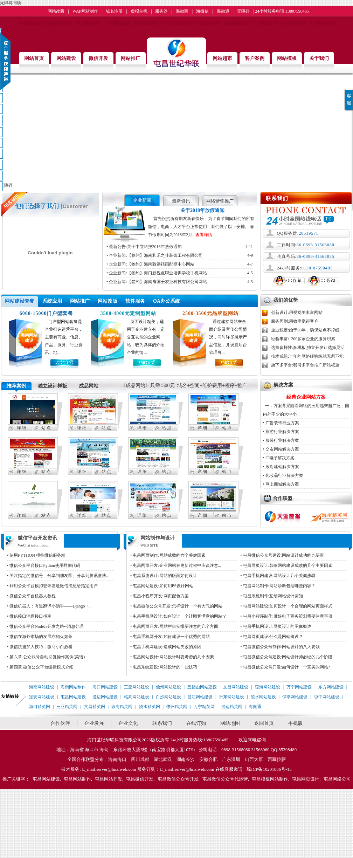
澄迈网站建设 (105, 696)
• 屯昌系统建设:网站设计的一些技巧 (163, 667)
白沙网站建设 (168, 696)
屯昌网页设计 (305, 779)
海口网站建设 (88, 23)
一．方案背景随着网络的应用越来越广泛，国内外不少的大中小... (306, 405)
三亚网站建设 (117, 23)
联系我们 (162, 723)
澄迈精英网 (231, 706)
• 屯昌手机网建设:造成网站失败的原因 (165, 646)
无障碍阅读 (10, 2)
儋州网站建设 (145, 23)
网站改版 (56, 11)
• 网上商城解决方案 (281, 484)
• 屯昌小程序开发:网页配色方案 (159, 595)
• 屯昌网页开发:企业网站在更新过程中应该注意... (175, 565)
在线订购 (196, 723)
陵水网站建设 (263, 696)
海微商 (182, 11)
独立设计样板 (52, 386)
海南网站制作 (59, 23)
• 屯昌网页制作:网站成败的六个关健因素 (168, 555)
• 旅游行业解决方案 (281, 431)
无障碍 (243, 11)
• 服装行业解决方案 (281, 440)
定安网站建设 (322, 23)
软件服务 (135, 301)
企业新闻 (142, 200)
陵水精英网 (149, 706)
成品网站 (88, 386)
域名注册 (114, 11)
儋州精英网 (176, 706)
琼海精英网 (121, 706)
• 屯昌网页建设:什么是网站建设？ (271, 636)
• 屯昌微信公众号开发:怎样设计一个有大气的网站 (176, 606)
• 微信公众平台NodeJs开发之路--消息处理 (45, 626)
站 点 (46, 427)
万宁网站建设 (264, 23)
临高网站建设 (136, 696)
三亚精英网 (66, 706)
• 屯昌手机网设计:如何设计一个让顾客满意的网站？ (178, 616)
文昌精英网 (94, 706)
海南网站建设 (30, 23)
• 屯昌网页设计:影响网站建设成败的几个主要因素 (286, 565)
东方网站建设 (293, 23)
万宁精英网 (204, 706)
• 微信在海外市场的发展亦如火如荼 (39, 636)
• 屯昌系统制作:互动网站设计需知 (271, 595)
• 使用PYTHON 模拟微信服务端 (36, 555)
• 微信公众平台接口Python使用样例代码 (43, 565)
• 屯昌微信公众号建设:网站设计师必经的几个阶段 (286, 656)
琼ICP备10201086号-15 (269, 769)
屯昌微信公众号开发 (178, 779)
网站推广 (80, 301)
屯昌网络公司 (337, 779)
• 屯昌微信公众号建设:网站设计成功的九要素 (282, 555)
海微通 (223, 11)
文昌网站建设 (207, 23)
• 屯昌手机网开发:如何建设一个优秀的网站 (170, 636)
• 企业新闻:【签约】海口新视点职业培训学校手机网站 (179, 273)
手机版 (295, 723)
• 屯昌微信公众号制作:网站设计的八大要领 (280, 646)
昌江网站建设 (200, 696)
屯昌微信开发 (139, 779)
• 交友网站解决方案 (281, 449)
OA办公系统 (166, 301)
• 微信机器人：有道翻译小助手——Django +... (49, 606)
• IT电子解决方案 (279, 457)
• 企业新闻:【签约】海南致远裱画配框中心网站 (179, 264)
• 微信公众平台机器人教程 (31, 595)
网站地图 (230, 723)
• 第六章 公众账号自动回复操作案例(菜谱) (46, 656)
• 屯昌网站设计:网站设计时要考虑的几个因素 (172, 656)
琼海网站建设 (236, 23)
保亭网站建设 (294, 696)
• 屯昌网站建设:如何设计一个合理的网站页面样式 (286, 606)
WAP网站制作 (85, 11)
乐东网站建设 (231, 696)
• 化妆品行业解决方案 (283, 475)
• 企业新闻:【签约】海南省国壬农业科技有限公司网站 (179, 281)
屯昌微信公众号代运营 (225, 779)
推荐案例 (16, 386)
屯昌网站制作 (77, 779)
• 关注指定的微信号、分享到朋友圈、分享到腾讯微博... (58, 575)
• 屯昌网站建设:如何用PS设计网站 (161, 585)
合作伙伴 (60, 723)
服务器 (161, 11)
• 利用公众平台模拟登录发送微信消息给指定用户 (52, 585)
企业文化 (128, 723)
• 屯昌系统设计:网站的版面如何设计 (163, 575)
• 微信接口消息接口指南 (29, 616)
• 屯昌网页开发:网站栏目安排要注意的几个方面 (174, 626)
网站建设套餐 (19, 301)
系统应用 (52, 301)
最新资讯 (181, 201)
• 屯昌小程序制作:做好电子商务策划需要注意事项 (286, 616)
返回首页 (264, 723)
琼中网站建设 (326, 696)
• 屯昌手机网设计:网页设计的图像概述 (275, 626)
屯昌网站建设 (73, 696)
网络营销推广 (220, 201)
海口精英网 (39, 706)
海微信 (202, 11)
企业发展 (94, 723)
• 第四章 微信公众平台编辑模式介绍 (40, 667)
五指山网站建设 (176, 23)
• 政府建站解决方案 (281, 466)
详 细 (21, 427)
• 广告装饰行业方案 (281, 422)
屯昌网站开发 (108, 779)
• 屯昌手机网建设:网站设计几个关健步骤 (278, 575)
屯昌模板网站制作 (270, 779)
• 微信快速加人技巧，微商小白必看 (39, 646)
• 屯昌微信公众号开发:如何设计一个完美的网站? (285, 667)
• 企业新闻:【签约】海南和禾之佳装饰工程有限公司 (179, 255)
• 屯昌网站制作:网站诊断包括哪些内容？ (278, 585)
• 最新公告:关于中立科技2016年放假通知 (179, 246)
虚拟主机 (139, 11)
